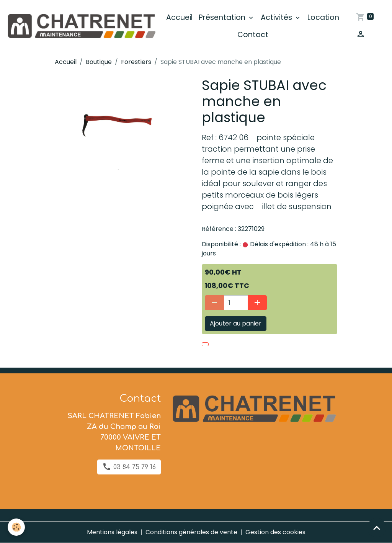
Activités (277, 17)
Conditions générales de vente (191, 532)
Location (323, 17)
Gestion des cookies (275, 532)
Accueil (179, 17)
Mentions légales (112, 532)
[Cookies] (16, 527)
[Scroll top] (376, 527)
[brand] (81, 26)
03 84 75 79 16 (129, 466)
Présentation (223, 17)
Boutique (99, 61)
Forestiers (136, 61)
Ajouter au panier (235, 323)
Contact (252, 34)
